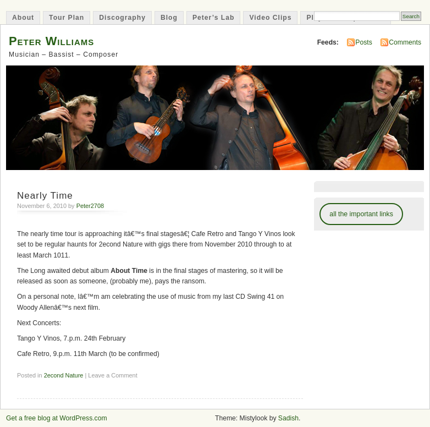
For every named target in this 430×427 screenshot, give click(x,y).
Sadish (288, 418)
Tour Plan (66, 17)
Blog (169, 17)
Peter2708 (90, 205)
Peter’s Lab (213, 17)
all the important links (361, 214)
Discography (122, 17)
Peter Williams (51, 41)
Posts (363, 42)
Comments (405, 42)
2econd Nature (64, 375)
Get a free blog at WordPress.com (56, 418)
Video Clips (270, 17)
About (23, 17)
